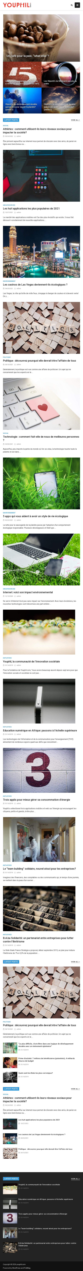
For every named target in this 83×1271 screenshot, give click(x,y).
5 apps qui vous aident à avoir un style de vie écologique (35, 516)
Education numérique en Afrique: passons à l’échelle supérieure (40, 730)
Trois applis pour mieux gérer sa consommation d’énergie (36, 799)
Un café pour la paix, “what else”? (28, 56)
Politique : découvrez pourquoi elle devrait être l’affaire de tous (39, 360)
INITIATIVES (7, 658)
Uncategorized (9, 205)
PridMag (27, 1268)
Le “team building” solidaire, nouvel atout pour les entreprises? (39, 868)
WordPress (16, 1268)
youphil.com (21, 1264)
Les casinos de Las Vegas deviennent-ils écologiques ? (35, 284)
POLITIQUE (7, 357)
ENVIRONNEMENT (9, 281)
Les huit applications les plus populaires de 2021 (31, 208)
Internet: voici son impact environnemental (28, 592)
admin (19, 136)
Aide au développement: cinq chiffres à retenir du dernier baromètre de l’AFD (22, 82)
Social (5, 125)
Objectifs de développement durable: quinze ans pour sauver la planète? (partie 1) (60, 107)
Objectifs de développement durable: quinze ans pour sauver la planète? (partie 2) (21, 107)
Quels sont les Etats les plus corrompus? (35, 1073)
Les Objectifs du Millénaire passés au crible (60, 82)
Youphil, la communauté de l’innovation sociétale (31, 661)
